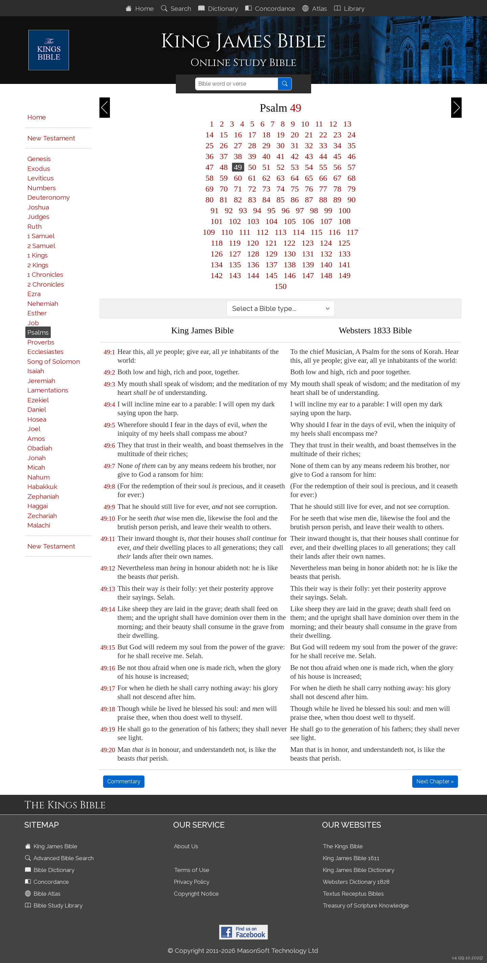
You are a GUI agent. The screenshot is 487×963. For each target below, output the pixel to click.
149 (345, 275)
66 (323, 178)
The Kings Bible (343, 846)
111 (245, 232)
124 (326, 243)
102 (235, 221)
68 (352, 178)
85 (281, 199)
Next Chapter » (435, 781)
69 (210, 188)
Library (350, 8)
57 (352, 167)
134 (217, 264)
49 (238, 167)
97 (300, 210)
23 (337, 134)
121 (271, 243)
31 (295, 145)
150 (281, 286)
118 (217, 243)
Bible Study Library (54, 905)
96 (286, 210)
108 (345, 221)
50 (252, 167)
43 (309, 156)
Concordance (271, 8)
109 (209, 232)
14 (210, 134)
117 (352, 232)
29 (266, 145)
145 (271, 275)
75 (295, 188)
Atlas (315, 8)
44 (323, 156)
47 (210, 167)
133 (345, 253)
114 (298, 232)
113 (280, 232)
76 (309, 188)
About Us (186, 846)
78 (337, 188)
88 (323, 199)
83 (252, 199)
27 (238, 145)
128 (253, 253)
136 (253, 264)
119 (235, 243)
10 (305, 123)
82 (238, 199)
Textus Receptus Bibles (353, 893)
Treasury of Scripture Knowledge (366, 905)
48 (224, 167)
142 (217, 275)
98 (314, 210)
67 (337, 178)
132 (326, 253)
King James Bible (52, 846)
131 (308, 253)
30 (281, 145)
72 (252, 188)
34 (337, 145)
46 (352, 156)
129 (271, 253)
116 (334, 232)
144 (253, 275)
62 (266, 178)
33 (323, 145)
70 (224, 188)
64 (295, 178)
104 (271, 221)
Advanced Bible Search (60, 858)
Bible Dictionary (50, 870)
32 (309, 145)
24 (352, 134)
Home (140, 8)
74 (281, 188)
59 (224, 178)
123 (308, 243)
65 (309, 178)
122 (289, 243)
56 (337, 167)
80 (210, 199)
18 (266, 134)
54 (309, 167)
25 (210, 145)
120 (253, 243)
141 (345, 264)
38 (238, 156)
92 (229, 210)
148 (326, 275)
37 (224, 156)
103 (253, 221)
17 (252, 134)
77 (323, 188)
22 (323, 134)
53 (295, 167)
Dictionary (219, 8)
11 (319, 123)
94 (257, 210)
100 (345, 210)
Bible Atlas (43, 893)
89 (337, 199)
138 (290, 264)
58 (210, 178)
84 (266, 199)
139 (308, 264)
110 (227, 232)
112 (263, 232)
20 (295, 134)
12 (333, 123)
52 (281, 167)
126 (217, 253)
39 (252, 156)
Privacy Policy (191, 881)
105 (290, 221)
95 (271, 210)
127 (235, 253)
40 (266, 156)
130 (290, 253)
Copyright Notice (196, 893)
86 (295, 199)
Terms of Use (191, 870)
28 (252, 145)
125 (344, 243)
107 (326, 221)
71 (238, 188)
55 (323, 167)
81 (224, 199)
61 (252, 178)
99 (328, 210)
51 (266, 167)
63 (281, 178)
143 (235, 275)
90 (352, 199)
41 (281, 156)
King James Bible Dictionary (358, 870)
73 (266, 188)
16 (238, 134)
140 (326, 264)
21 (309, 134)
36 (210, 156)
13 (347, 123)
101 (217, 221)
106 (308, 221)
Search (177, 8)
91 (215, 210)
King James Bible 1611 (351, 858)
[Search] (236, 83)
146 (290, 275)
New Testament (51, 138)
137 (271, 264)
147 (308, 275)
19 (281, 134)
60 (238, 178)
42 (295, 156)
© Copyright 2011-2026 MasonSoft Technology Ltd (243, 950)
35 (352, 145)
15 (224, 134)
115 (316, 232)
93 (243, 210)
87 (309, 199)
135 (235, 264)
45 (337, 156)
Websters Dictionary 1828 (356, 881)
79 (352, 188)
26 (224, 145)
